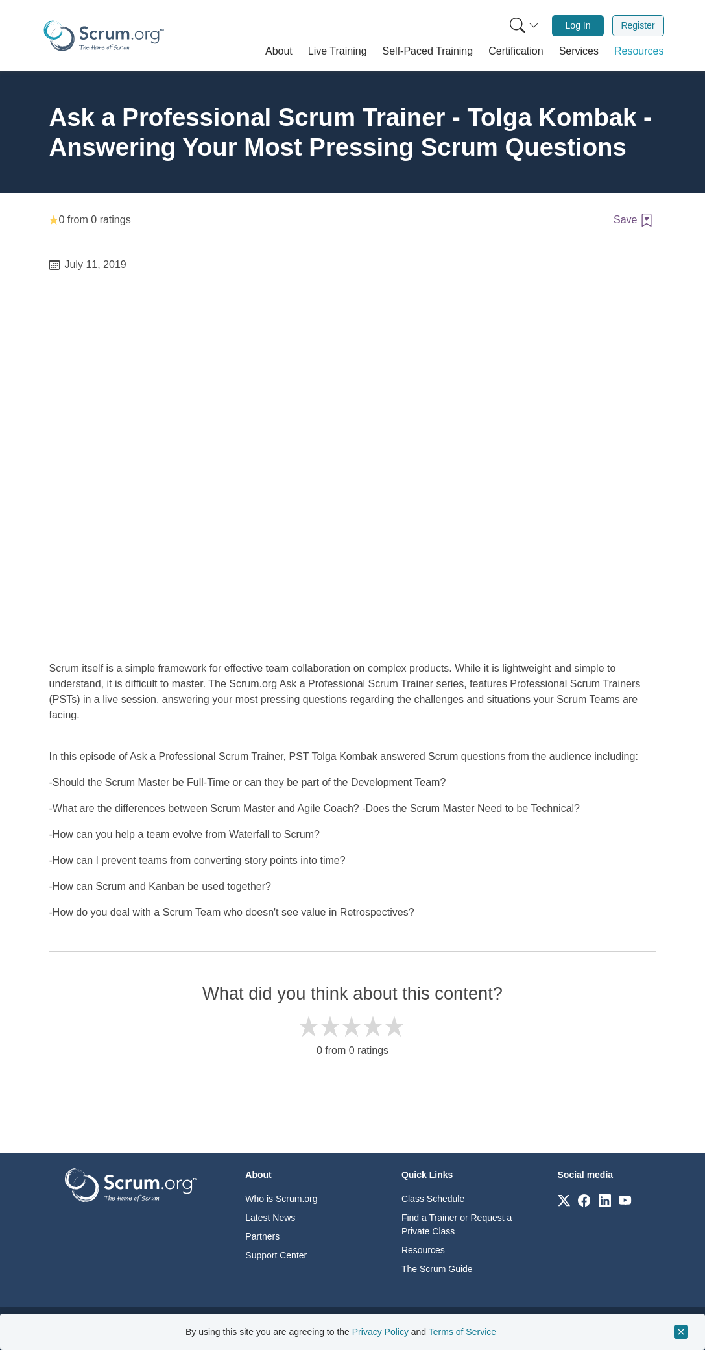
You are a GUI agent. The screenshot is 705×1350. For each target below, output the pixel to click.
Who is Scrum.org (281, 1199)
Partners (262, 1236)
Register (637, 25)
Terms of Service (462, 1332)
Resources (423, 1250)
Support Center (276, 1255)
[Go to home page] (131, 1184)
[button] (279, 51)
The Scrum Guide (437, 1269)
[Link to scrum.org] (564, 1199)
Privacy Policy (380, 1332)
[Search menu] (524, 26)
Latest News (270, 1217)
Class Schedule (432, 1199)
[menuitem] (522, 26)
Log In (578, 25)
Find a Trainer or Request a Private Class (456, 1224)
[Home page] (104, 36)
